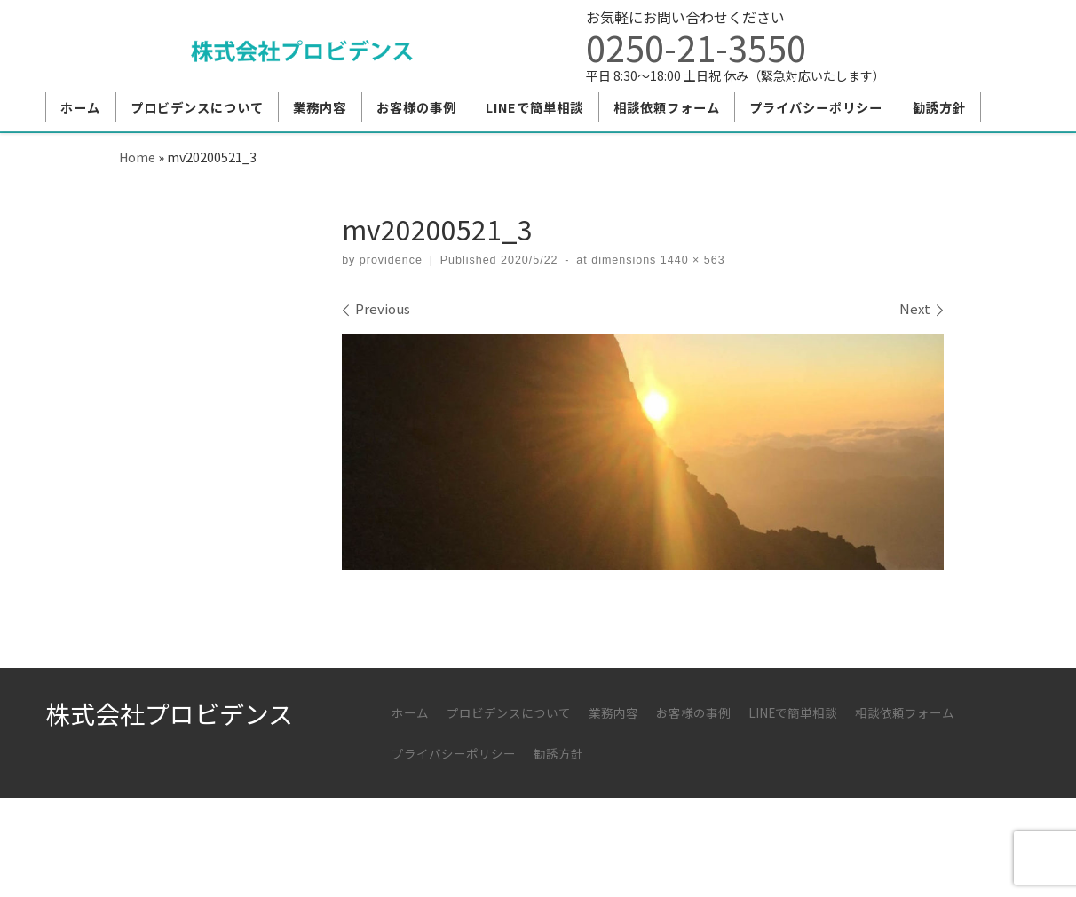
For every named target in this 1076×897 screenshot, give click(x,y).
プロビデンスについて (509, 712)
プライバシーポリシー (454, 753)
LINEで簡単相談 (792, 712)
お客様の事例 (693, 712)
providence (391, 260)
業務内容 (613, 712)
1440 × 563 (690, 260)
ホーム (410, 712)
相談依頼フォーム (904, 712)
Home (137, 156)
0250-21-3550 (696, 47)
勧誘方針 (558, 753)
